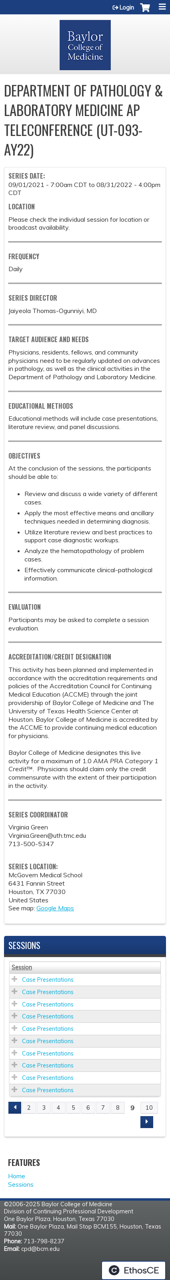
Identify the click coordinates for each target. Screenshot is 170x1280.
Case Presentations (48, 979)
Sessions (21, 1184)
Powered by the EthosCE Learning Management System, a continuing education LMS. (133, 1270)
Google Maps (55, 908)
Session (22, 967)
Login (127, 7)
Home (16, 1176)
